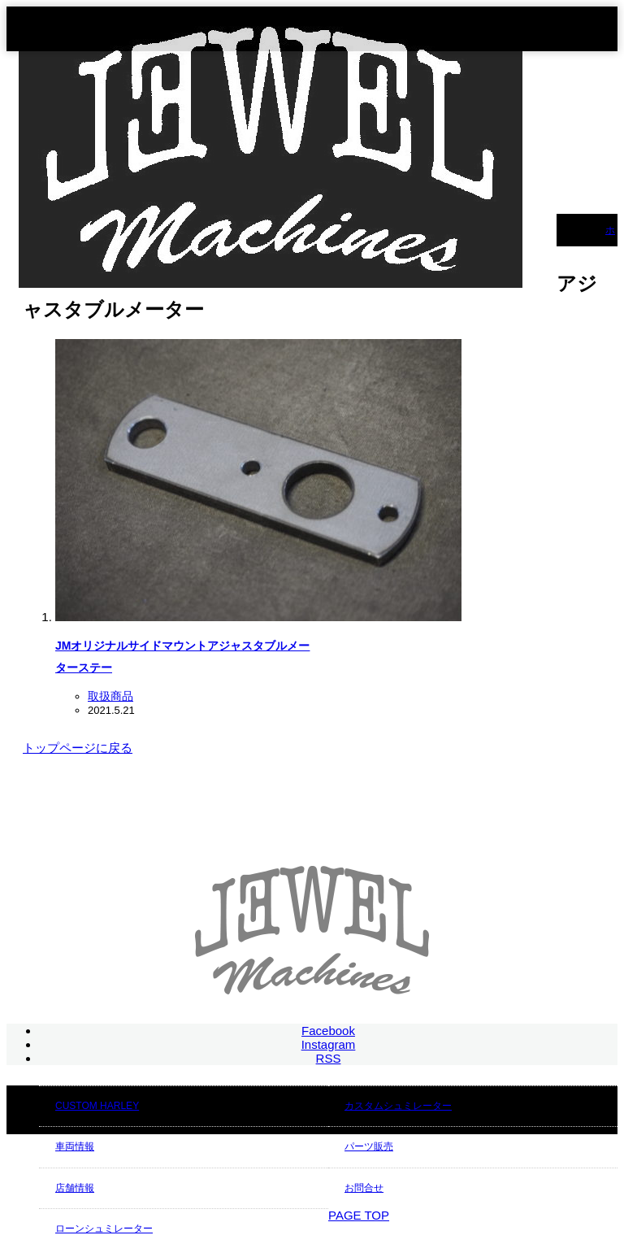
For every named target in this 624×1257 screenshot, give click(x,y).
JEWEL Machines (501, 1232)
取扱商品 (110, 695)
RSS (328, 1058)
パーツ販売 (368, 1146)
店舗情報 (74, 1188)
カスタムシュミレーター (398, 1105)
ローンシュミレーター (104, 1228)
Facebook (328, 1030)
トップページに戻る (77, 748)
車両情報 (74, 1146)
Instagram (328, 1044)
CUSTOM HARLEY (97, 1105)
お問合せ (364, 1188)
